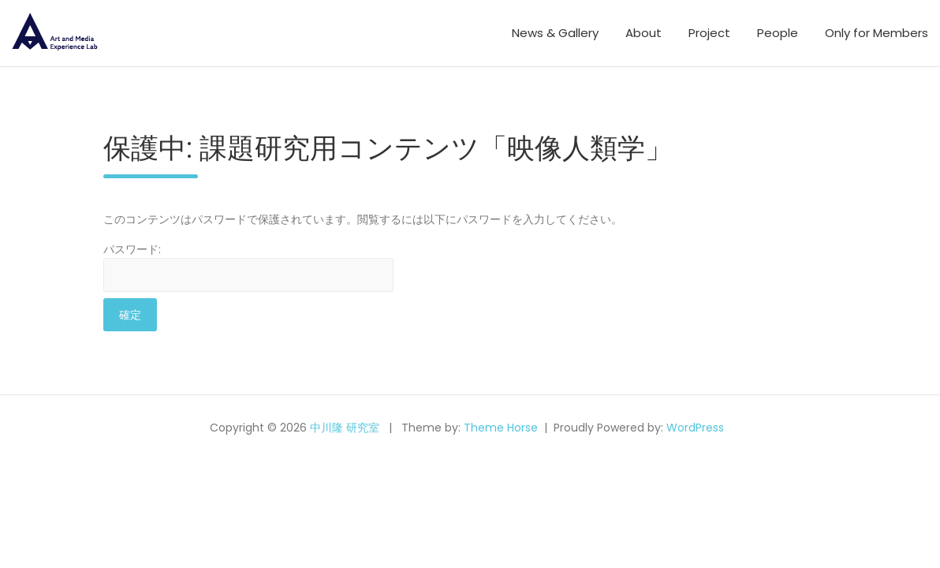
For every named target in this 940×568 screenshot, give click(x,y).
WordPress (695, 427)
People (777, 32)
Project (709, 32)
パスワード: (248, 266)
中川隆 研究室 (344, 427)
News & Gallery (555, 32)
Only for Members (876, 32)
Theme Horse (501, 427)
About (643, 32)
